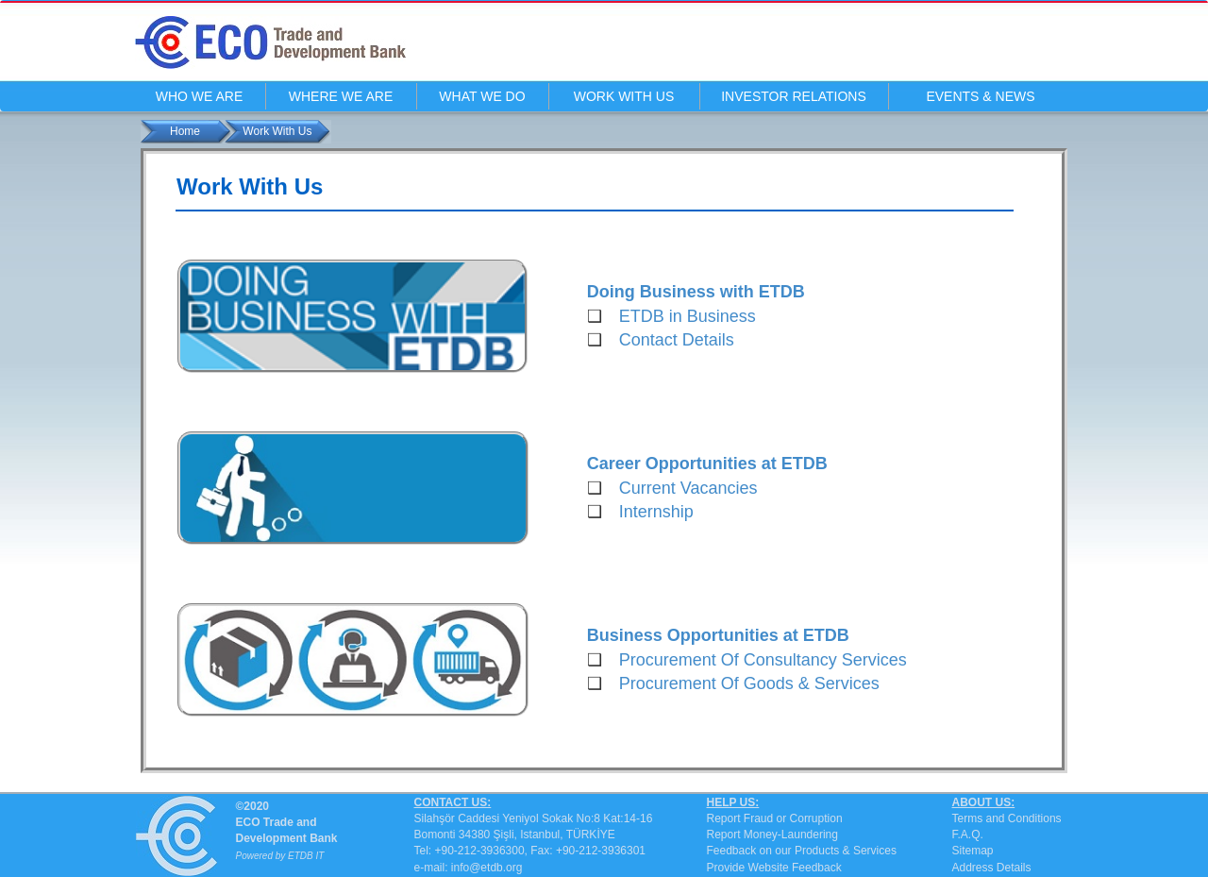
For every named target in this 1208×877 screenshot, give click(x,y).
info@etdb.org (487, 867)
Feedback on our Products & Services (802, 850)
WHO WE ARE (199, 96)
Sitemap (973, 850)
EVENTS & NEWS (980, 96)
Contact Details (676, 339)
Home (185, 131)
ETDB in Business (687, 316)
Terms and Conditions (1007, 818)
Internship (656, 511)
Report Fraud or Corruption (775, 818)
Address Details (992, 867)
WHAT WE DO (482, 96)
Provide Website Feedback (774, 867)
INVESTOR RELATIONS (793, 96)
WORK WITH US (624, 96)
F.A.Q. (967, 834)
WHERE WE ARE (341, 96)
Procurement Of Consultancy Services (763, 659)
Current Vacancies (688, 488)
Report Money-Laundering (772, 834)
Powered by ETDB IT (280, 856)
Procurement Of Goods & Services (749, 683)
